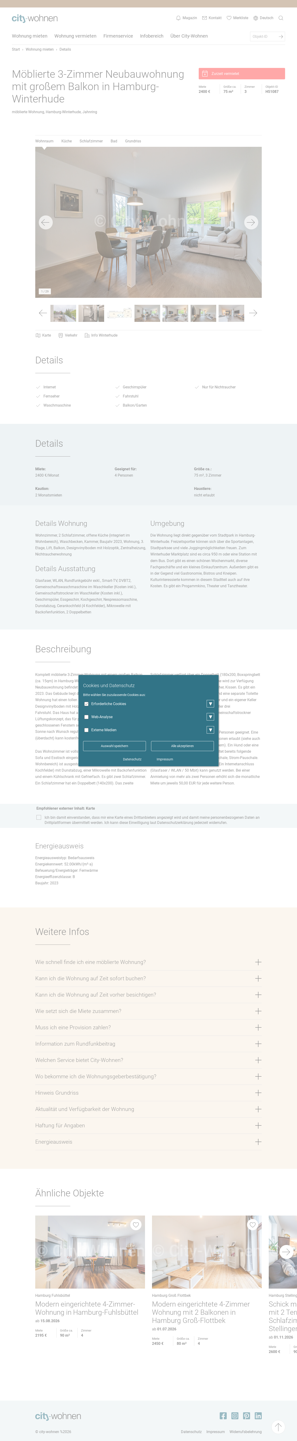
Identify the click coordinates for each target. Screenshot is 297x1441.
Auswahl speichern (114, 746)
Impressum (165, 759)
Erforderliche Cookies (108, 704)
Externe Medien (104, 730)
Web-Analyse (102, 717)
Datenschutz (132, 759)
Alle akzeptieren (182, 746)
